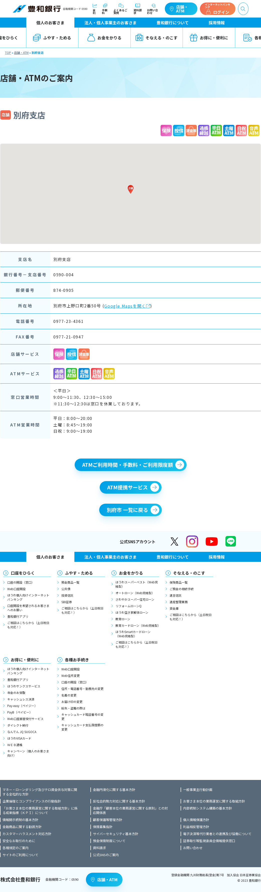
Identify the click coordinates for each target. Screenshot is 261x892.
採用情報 (217, 23)
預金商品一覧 (70, 582)
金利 (95, 9)
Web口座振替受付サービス (25, 719)
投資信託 (67, 595)
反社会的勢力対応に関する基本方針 (119, 801)
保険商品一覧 (179, 582)
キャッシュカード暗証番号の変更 (82, 716)
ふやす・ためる (52, 37)
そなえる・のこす (157, 37)
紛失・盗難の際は (73, 708)
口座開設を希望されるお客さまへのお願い (28, 607)
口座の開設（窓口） (20, 582)
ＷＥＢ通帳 (14, 745)
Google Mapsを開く (127, 306)
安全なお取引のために (19, 841)
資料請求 (138, 9)
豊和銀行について (173, 23)
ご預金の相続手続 (182, 589)
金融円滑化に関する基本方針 (114, 789)
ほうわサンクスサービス (23, 686)
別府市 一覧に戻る (127, 509)
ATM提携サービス (127, 487)
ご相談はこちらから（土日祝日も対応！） (28, 624)
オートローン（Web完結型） (135, 593)
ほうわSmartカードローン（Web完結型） (133, 634)
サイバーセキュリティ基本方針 (115, 834)
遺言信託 (176, 595)
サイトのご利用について (20, 855)
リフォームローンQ (128, 606)
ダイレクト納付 (17, 725)
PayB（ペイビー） (19, 712)
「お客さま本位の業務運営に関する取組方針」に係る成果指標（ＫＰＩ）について (40, 810)
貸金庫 (174, 608)
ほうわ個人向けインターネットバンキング (28, 597)
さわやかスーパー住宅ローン (134, 599)
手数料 (105, 9)
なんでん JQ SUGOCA (21, 732)
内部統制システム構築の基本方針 (207, 808)
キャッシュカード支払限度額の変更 (82, 727)
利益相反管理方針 (196, 827)
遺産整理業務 (179, 602)
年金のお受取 (16, 692)
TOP (8, 52)
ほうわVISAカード (19, 738)
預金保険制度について (109, 841)
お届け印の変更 (71, 701)
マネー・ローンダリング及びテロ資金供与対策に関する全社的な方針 (40, 791)
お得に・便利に (209, 37)
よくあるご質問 (120, 9)
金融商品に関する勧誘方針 (22, 827)
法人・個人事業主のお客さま (110, 23)
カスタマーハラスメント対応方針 (27, 834)
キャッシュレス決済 (20, 699)
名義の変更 (68, 695)
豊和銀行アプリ (17, 616)
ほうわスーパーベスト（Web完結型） (136, 584)
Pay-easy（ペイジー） (22, 705)
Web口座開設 (16, 589)
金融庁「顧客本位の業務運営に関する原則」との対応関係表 (130, 810)
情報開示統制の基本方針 (20, 820)
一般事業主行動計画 (197, 789)
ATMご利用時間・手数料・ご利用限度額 (127, 464)
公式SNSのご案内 (106, 855)
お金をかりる (104, 37)
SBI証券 (66, 602)
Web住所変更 (70, 675)
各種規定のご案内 (16, 848)
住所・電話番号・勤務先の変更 (82, 688)
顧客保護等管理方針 (107, 820)
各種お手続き (77, 660)
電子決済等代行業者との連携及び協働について (217, 834)
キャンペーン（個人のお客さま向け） (28, 753)
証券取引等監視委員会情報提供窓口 (209, 841)
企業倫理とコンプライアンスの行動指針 (32, 801)
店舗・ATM (179, 9)
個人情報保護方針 (196, 820)
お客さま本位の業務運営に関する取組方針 (214, 801)
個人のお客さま (50, 23)
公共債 (65, 589)
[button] (130, 189)
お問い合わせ (153, 9)
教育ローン (122, 619)
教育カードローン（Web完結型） (137, 625)
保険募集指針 (102, 827)
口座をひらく (23, 573)
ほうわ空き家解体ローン (131, 612)
